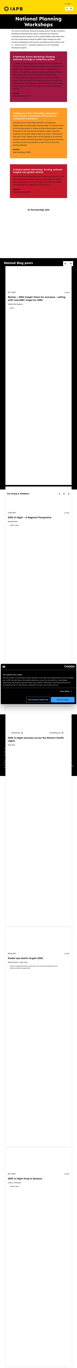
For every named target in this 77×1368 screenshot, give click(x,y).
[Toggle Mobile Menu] (71, 8)
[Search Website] (67, 8)
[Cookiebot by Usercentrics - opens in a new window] (66, 666)
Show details (64, 691)
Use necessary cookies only (38, 699)
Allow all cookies (63, 699)
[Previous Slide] (65, 263)
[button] (68, 4)
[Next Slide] (70, 263)
